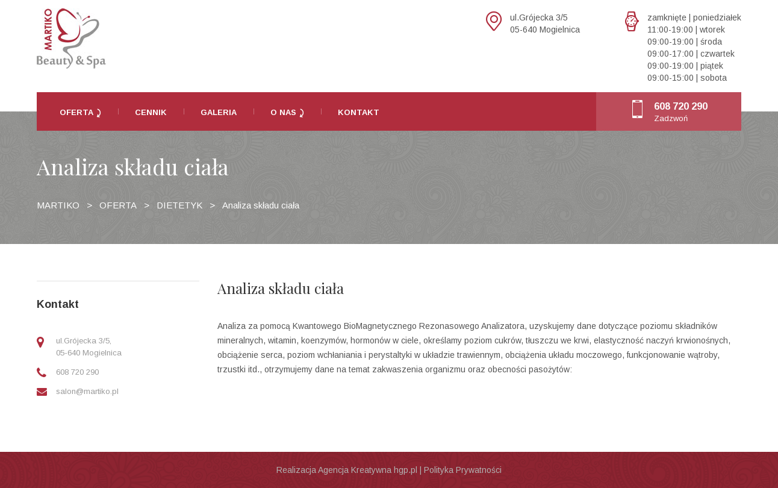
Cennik (151, 112)
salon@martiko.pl (87, 391)
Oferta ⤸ (80, 112)
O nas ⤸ (287, 112)
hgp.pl (405, 470)
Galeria (219, 112)
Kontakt (358, 112)
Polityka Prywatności (463, 470)
